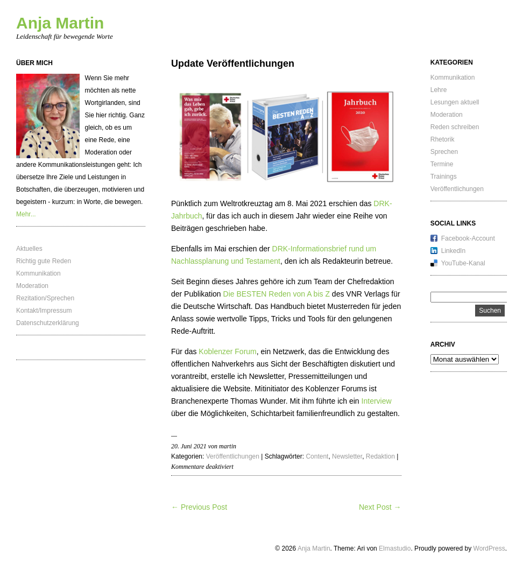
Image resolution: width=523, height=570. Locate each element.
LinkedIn (453, 251)
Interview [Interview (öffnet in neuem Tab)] (377, 401)
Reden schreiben (454, 127)
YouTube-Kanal (463, 263)
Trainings (443, 176)
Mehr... (26, 214)
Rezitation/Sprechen (45, 298)
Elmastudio (395, 548)
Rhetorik (442, 139)
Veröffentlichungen (232, 456)
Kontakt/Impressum (44, 310)
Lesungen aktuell (454, 102)
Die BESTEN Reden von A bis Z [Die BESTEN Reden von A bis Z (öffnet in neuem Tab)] (276, 294)
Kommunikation (38, 273)
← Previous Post (199, 507)
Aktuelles (29, 248)
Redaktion (380, 456)
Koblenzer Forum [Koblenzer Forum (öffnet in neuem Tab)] (227, 351)
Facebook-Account (468, 238)
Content (317, 456)
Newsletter (347, 456)
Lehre (438, 90)
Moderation (32, 286)
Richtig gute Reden (43, 261)
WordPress (489, 548)
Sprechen (444, 152)
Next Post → (380, 507)
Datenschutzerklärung (47, 323)
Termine (442, 164)
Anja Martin (60, 23)
